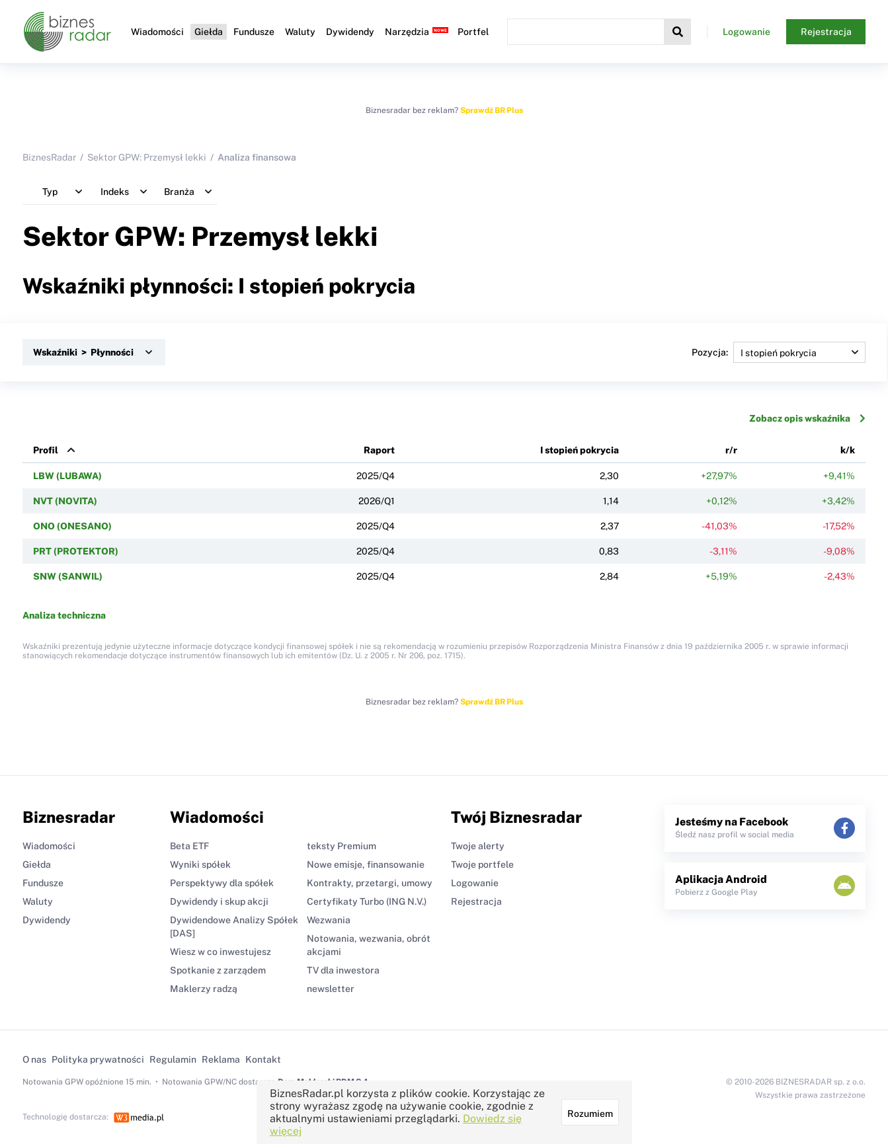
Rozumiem (590, 1113)
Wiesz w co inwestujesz (220, 951)
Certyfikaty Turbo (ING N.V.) (366, 901)
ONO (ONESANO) (72, 526)
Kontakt (263, 1059)
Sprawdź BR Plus (491, 110)
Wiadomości (157, 31)
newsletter (330, 988)
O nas (34, 1059)
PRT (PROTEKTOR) (75, 551)
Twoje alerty (478, 846)
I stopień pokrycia (579, 450)
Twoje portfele (482, 864)
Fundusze (253, 31)
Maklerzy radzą (203, 988)
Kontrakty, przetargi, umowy (369, 883)
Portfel (473, 31)
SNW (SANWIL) (67, 576)
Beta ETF (189, 846)
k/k (847, 450)
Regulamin (172, 1059)
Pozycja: (779, 352)
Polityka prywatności (98, 1059)
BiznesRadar (49, 157)
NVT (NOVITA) (65, 501)
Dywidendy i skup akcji (219, 901)
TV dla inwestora (343, 970)
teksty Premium (341, 846)
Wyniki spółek (200, 864)
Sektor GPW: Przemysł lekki (146, 157)
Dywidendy (350, 31)
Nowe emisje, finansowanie (365, 864)
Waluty (300, 31)
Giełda (208, 31)
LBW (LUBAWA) (67, 476)
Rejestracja (826, 31)
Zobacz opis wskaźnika (807, 418)
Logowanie (746, 31)
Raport (379, 450)
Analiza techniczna (64, 615)
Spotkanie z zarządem (218, 970)
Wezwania (328, 920)
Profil (45, 450)
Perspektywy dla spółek (222, 883)
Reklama (221, 1059)
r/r (731, 450)
